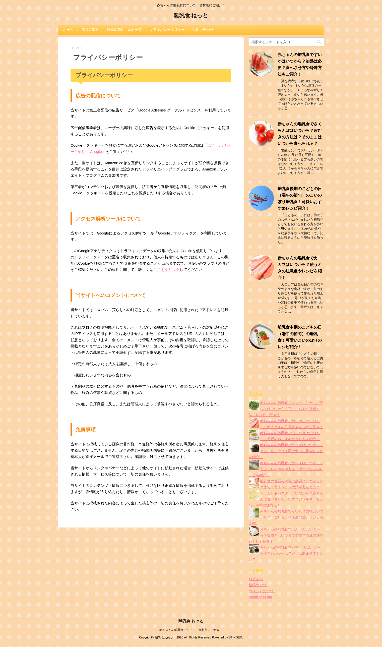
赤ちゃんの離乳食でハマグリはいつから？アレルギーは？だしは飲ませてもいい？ (286, 553)
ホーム (68, 30)
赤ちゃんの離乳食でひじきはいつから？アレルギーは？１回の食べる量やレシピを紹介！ (286, 451)
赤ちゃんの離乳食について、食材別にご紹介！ (191, 630)
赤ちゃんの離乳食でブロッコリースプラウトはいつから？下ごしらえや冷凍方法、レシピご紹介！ (286, 409)
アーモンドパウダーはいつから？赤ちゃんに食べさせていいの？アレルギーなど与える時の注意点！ (286, 499)
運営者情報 (90, 30)
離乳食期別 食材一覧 (124, 30)
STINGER (235, 637)
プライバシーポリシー (167, 30)
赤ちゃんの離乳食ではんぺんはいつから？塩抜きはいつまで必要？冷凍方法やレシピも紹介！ (286, 535)
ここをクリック (166, 269)
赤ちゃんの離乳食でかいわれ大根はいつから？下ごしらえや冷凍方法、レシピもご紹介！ (286, 517)
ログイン (256, 579)
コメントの (262, 591)
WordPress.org (260, 597)
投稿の (258, 585)
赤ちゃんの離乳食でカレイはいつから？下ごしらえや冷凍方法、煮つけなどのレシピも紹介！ (286, 469)
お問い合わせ (203, 30)
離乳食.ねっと (191, 16)
